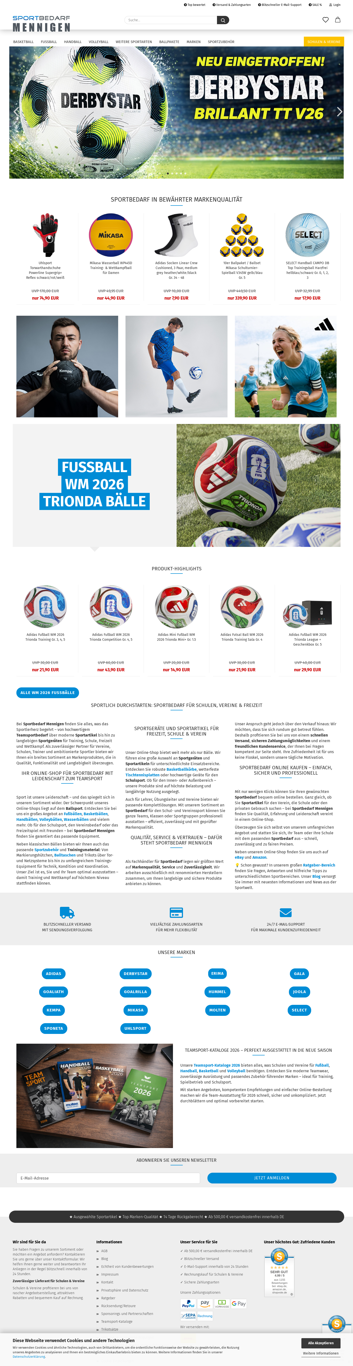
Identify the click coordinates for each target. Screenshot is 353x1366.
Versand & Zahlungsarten (232, 5)
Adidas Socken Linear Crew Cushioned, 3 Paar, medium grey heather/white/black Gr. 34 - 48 (176, 270)
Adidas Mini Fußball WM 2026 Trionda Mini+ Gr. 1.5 (176, 637)
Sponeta (53, 1028)
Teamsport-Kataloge (117, 1322)
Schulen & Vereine (324, 42)
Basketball (23, 42)
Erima (217, 973)
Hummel (217, 991)
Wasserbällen (76, 819)
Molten (217, 1010)
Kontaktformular (65, 1259)
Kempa (54, 1010)
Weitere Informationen (321, 1353)
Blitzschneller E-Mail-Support (279, 5)
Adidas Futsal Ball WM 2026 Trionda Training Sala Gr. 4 (242, 637)
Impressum (110, 1274)
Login (335, 5)
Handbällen (26, 819)
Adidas (53, 973)
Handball (72, 42)
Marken (194, 42)
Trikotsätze (109, 1329)
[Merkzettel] (325, 20)
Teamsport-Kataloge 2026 (217, 1065)
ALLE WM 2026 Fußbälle (48, 692)
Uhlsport (136, 1028)
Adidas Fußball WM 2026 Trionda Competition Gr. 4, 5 (111, 637)
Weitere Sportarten (134, 42)
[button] (338, 20)
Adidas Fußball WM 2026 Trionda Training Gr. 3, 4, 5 (45, 637)
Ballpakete (169, 42)
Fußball (49, 42)
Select (299, 1010)
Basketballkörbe (182, 769)
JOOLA (299, 991)
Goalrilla (135, 991)
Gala (299, 973)
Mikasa (136, 1010)
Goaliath (53, 991)
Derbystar (136, 973)
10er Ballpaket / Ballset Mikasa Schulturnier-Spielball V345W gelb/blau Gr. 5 (242, 270)
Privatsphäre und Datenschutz (124, 1290)
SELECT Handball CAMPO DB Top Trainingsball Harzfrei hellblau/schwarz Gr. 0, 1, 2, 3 (307, 270)
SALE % (315, 5)
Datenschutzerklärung (29, 1356)
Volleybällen (50, 819)
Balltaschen (65, 855)
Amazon (259, 857)
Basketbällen (96, 814)
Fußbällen (73, 814)
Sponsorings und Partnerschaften (127, 1314)
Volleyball (98, 42)
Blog (316, 876)
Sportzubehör (221, 42)
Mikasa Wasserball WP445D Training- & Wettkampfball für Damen (111, 268)
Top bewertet (194, 5)
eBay (239, 857)
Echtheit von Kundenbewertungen (127, 1267)
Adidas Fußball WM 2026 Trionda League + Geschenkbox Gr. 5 (307, 640)
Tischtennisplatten (142, 775)
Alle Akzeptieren (321, 1343)
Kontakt (107, 1282)
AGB (104, 1251)
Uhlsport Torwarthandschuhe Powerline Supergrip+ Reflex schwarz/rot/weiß (45, 270)
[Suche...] (223, 20)
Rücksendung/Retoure (118, 1306)
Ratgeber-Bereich (319, 865)
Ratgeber (108, 1298)
